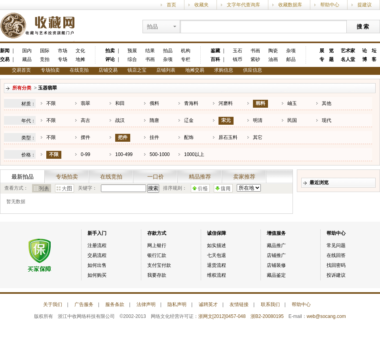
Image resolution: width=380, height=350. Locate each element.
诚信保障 (216, 233)
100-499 (124, 154)
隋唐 (154, 120)
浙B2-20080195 (267, 316)
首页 (171, 5)
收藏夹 (201, 5)
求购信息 (223, 70)
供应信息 (252, 70)
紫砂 (255, 59)
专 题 (326, 59)
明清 (257, 120)
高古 (85, 120)
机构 (185, 50)
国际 (44, 50)
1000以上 (194, 154)
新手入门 (96, 233)
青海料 (191, 103)
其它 (257, 137)
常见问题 (336, 245)
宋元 (226, 120)
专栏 (185, 59)
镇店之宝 (136, 70)
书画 (150, 59)
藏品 (27, 59)
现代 (326, 120)
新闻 (5, 50)
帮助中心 (329, 5)
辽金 (189, 120)
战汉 (120, 120)
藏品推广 (276, 245)
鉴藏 (215, 50)
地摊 (80, 59)
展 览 (326, 50)
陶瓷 (273, 50)
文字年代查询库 (243, 5)
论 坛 (369, 50)
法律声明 (146, 304)
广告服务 (83, 304)
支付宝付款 (159, 265)
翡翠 (85, 103)
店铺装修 (276, 265)
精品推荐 (200, 176)
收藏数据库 (290, 5)
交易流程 (96, 255)
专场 (62, 59)
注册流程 (96, 245)
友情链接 (239, 304)
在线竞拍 (79, 70)
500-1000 (160, 154)
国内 (27, 50)
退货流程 (216, 265)
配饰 (189, 137)
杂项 (168, 59)
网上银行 (156, 245)
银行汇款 (156, 255)
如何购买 (96, 275)
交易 (5, 59)
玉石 (237, 50)
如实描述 (216, 245)
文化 (80, 50)
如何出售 (96, 265)
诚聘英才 (208, 304)
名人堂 (348, 59)
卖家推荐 (244, 176)
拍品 (168, 50)
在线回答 (336, 255)
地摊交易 (194, 70)
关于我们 (52, 304)
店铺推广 (276, 255)
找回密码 (336, 265)
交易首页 (21, 70)
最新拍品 (22, 176)
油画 (273, 59)
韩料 (260, 103)
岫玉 (292, 103)
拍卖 (110, 50)
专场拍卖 (50, 70)
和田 (120, 103)
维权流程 (216, 275)
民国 (292, 120)
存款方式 (156, 233)
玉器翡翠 (47, 88)
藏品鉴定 (276, 275)
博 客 (369, 59)
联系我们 (270, 304)
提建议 (364, 5)
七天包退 (216, 255)
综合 (132, 59)
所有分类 (21, 88)
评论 (110, 59)
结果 (150, 50)
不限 (51, 103)
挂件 (154, 137)
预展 (132, 50)
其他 (326, 103)
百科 (215, 59)
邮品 (291, 59)
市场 (62, 50)
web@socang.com (326, 316)
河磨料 (225, 103)
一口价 (155, 176)
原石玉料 (228, 137)
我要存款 (156, 275)
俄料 (154, 103)
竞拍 (44, 59)
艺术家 (348, 50)
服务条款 (114, 304)
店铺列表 (165, 70)
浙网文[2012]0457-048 (222, 316)
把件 (122, 137)
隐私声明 (176, 304)
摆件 (85, 137)
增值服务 (276, 233)
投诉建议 (336, 275)
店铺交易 (108, 70)
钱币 (237, 59)
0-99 (85, 154)
